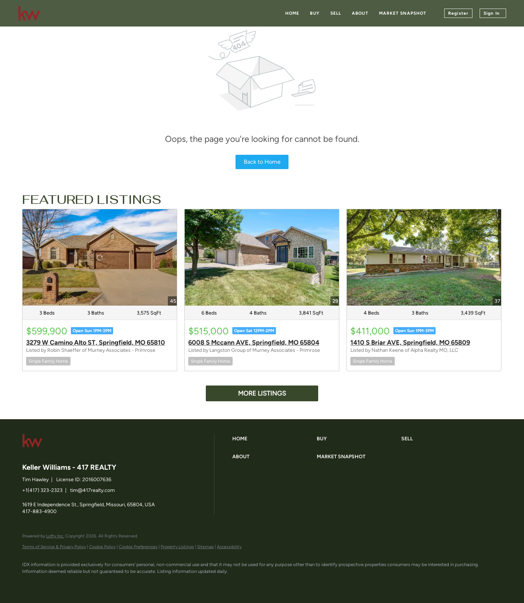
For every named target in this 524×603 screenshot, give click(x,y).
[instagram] (93, 583)
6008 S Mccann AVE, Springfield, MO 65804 (253, 342)
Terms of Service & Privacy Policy (54, 546)
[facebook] (30, 583)
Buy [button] (314, 13)
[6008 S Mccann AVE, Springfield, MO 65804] (262, 257)
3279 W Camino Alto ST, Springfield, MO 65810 (95, 342)
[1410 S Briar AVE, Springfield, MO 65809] (424, 257)
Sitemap (205, 546)
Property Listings (177, 546)
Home (292, 13)
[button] (272, 439)
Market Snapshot (403, 13)
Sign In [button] (492, 13)
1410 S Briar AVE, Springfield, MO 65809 (410, 342)
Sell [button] (335, 13)
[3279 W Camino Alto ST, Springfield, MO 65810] (100, 257)
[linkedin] (51, 583)
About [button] (360, 13)
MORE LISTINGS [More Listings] (262, 393)
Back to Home (262, 161)
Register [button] (458, 13)
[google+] (113, 583)
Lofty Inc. (55, 536)
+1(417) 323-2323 (42, 490)
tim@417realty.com (92, 490)
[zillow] (72, 583)
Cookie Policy (102, 546)
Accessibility (229, 546)
